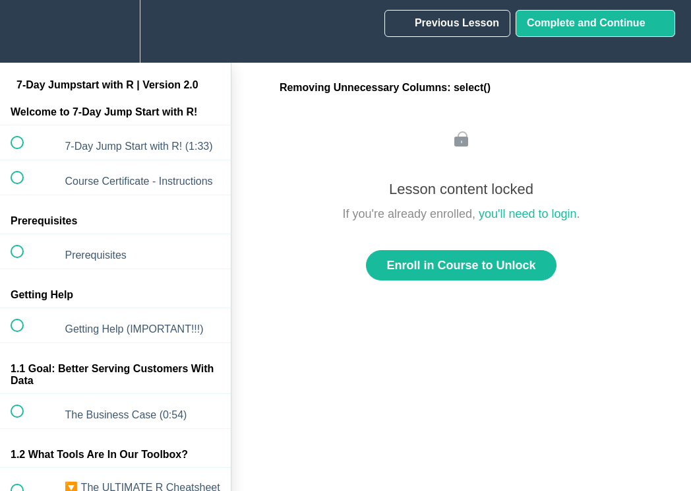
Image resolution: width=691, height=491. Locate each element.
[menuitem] (115, 31)
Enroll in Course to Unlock (460, 265)
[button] (24, 31)
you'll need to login (528, 213)
